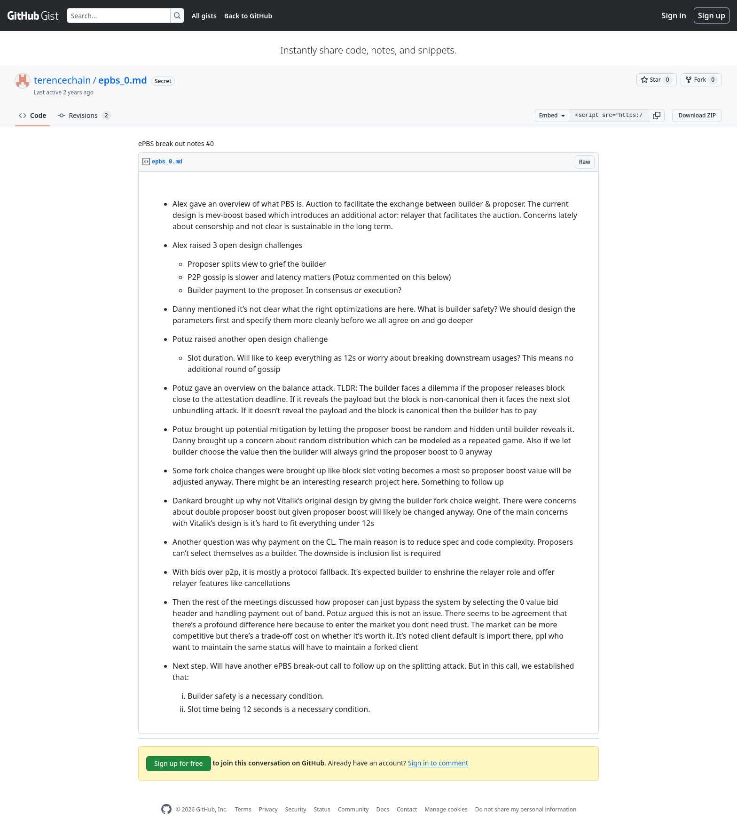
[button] (657, 115)
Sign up (711, 15)
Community (353, 809)
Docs (382, 809)
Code (33, 115)
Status (322, 809)
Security (295, 809)
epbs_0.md (122, 80)
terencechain (62, 80)
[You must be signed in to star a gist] (656, 79)
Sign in (674, 15)
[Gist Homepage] (33, 15)
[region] (368, 453)
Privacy (268, 809)
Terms (243, 809)
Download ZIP (697, 115)
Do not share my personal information (526, 809)
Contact (407, 809)
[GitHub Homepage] (166, 809)
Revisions (84, 115)
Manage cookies (445, 809)
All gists (204, 15)
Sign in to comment (438, 762)
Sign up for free (178, 763)
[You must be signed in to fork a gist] (701, 79)
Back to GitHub (248, 15)
